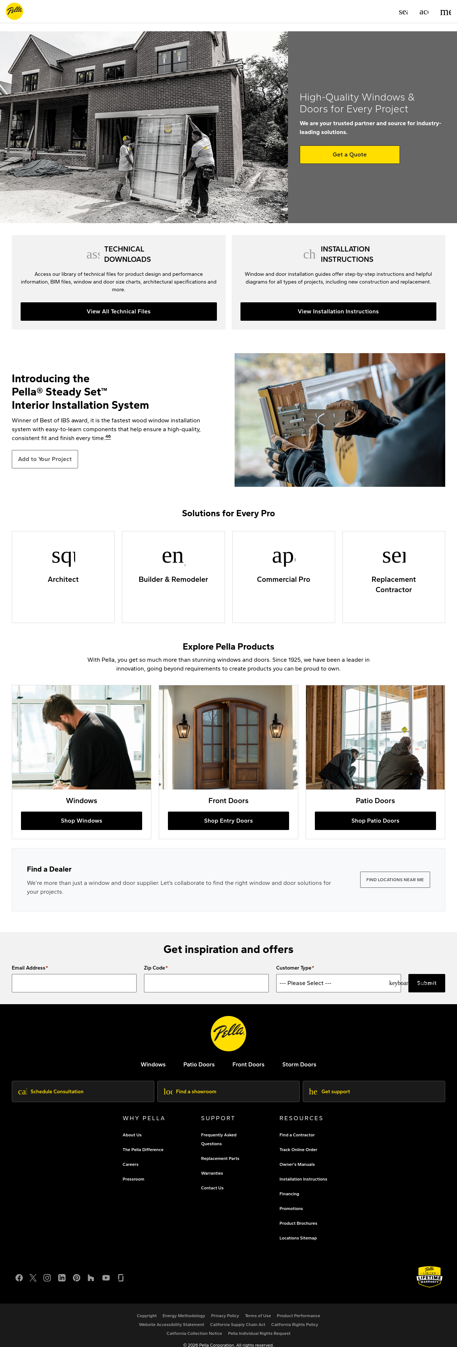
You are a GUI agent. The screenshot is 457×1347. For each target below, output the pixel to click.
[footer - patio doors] (199, 1064)
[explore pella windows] (153, 1064)
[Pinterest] (76, 1277)
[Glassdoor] (120, 1277)
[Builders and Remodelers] (173, 577)
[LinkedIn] (61, 1277)
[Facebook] (19, 1277)
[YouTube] (106, 1277)
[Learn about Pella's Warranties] (429, 1277)
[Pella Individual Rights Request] (259, 1333)
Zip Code (154, 968)
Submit (427, 983)
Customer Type (294, 968)
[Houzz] (91, 1277)
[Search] (403, 11)
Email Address (28, 968)
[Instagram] (47, 1277)
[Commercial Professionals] (284, 577)
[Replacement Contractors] (394, 577)
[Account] (424, 11)
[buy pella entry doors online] (228, 762)
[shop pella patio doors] (375, 762)
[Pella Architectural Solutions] (63, 577)
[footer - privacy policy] (225, 1315)
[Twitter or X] (33, 1277)
